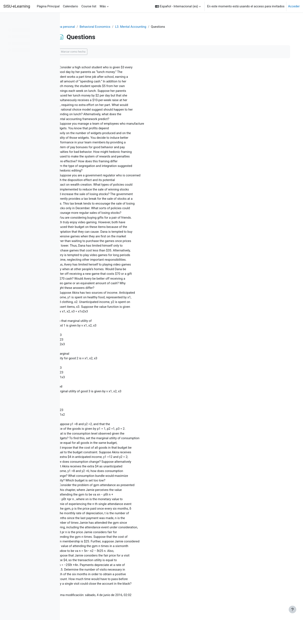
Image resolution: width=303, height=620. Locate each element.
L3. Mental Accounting (143, 27)
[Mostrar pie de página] (292, 609)
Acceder (294, 6)
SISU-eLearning (16, 6)
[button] (184, 6)
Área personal (78, 27)
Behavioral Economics (107, 27)
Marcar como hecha (85, 51)
